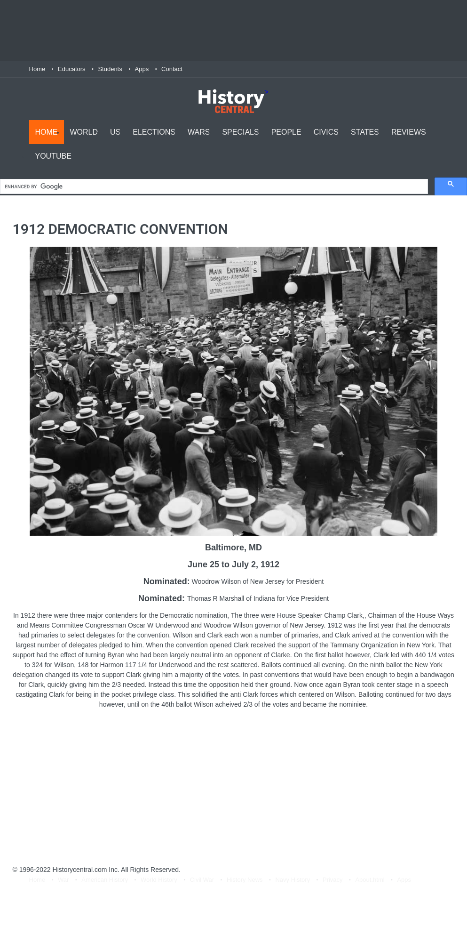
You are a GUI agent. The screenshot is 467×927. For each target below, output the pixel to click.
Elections (154, 132)
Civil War (202, 879)
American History (104, 879)
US (115, 132)
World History (159, 879)
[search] (213, 187)
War (63, 879)
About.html (369, 879)
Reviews (408, 132)
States (365, 132)
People (286, 132)
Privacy (333, 879)
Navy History (292, 879)
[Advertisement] (234, 30)
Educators (72, 69)
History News (245, 879)
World (84, 132)
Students (110, 69)
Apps (142, 69)
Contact (171, 69)
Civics (326, 132)
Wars (199, 132)
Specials (240, 132)
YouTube (53, 156)
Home (37, 69)
